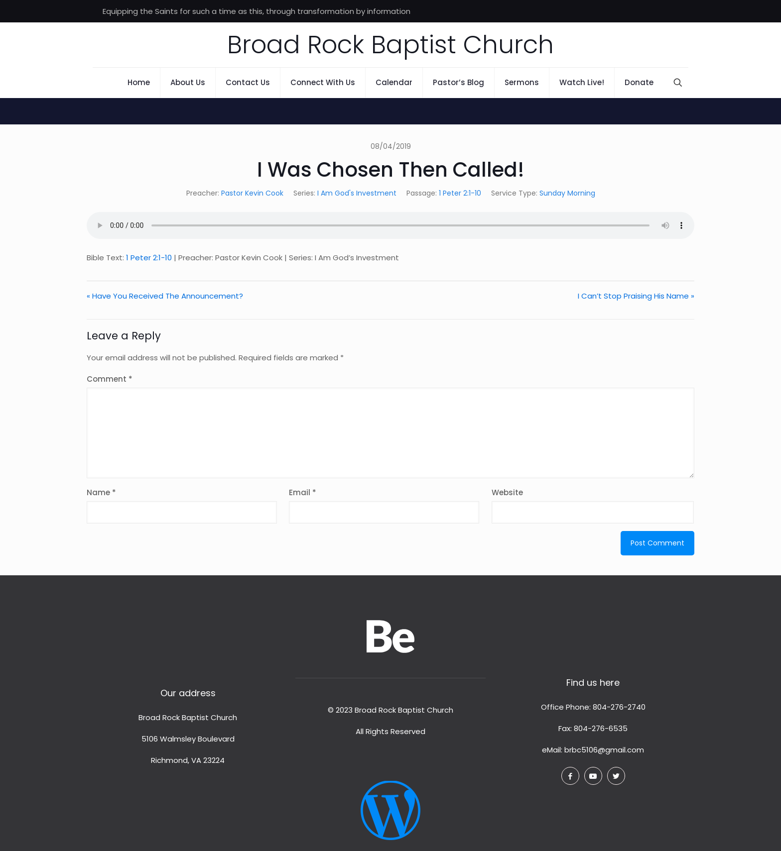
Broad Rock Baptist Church (390, 44)
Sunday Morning (567, 193)
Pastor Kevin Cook (252, 193)
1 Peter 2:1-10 (460, 193)
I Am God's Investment (356, 193)
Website (507, 492)
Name (101, 492)
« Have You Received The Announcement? (165, 296)
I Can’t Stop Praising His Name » (636, 296)
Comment (109, 379)
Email (302, 492)
